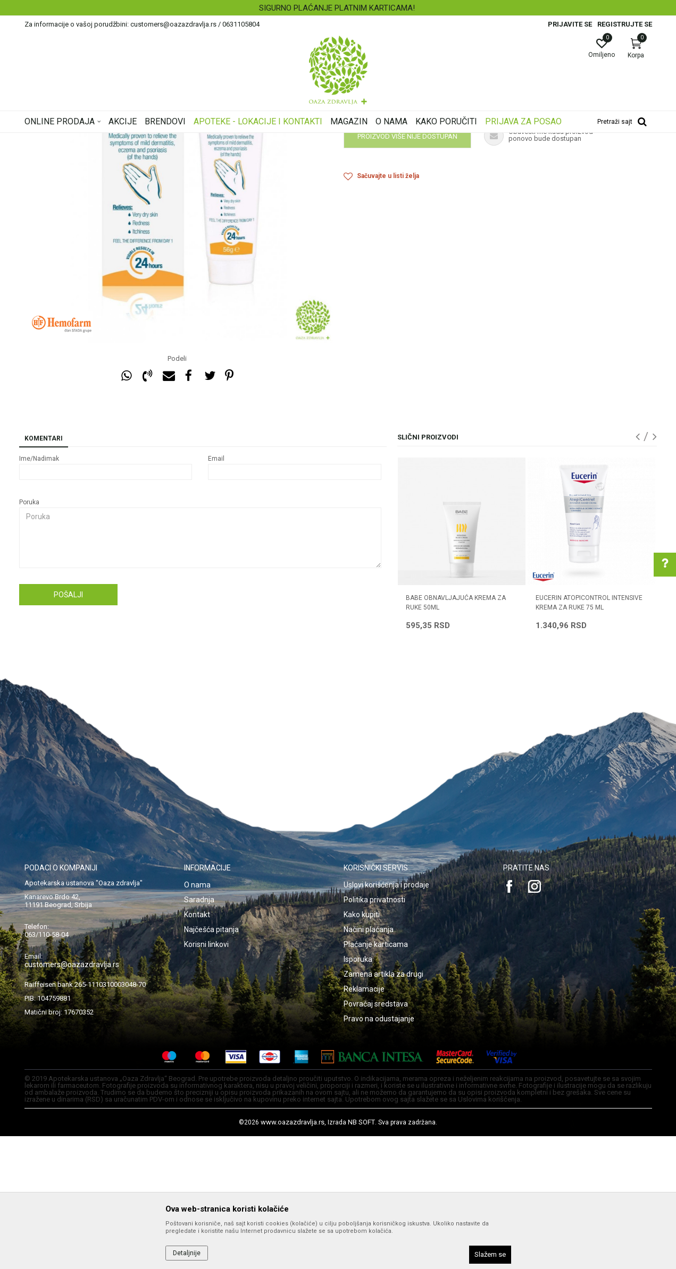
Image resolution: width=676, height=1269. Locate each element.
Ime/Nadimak (39, 591)
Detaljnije (187, 1253)
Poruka (29, 635)
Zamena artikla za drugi (383, 1107)
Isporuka (358, 1092)
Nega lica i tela (175, 139)
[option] (338, 8)
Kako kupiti (362, 1047)
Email (216, 591)
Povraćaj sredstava (376, 1136)
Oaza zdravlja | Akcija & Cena (67, 139)
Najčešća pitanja (211, 1062)
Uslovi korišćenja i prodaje (386, 1017)
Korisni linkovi (206, 1077)
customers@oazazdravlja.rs (71, 1097)
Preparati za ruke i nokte (240, 139)
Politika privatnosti (374, 1032)
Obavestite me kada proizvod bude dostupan (426, 242)
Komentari (43, 571)
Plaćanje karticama (376, 1077)
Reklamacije (364, 1122)
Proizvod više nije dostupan (407, 269)
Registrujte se (624, 24)
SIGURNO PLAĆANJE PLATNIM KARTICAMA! (337, 8)
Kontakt (197, 1047)
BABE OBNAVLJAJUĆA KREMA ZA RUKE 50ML (456, 735)
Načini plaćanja (369, 1062)
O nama (197, 1017)
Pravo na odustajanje (379, 1151)
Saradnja (199, 1032)
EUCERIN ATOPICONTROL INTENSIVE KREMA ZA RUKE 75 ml (589, 735)
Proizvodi (132, 139)
